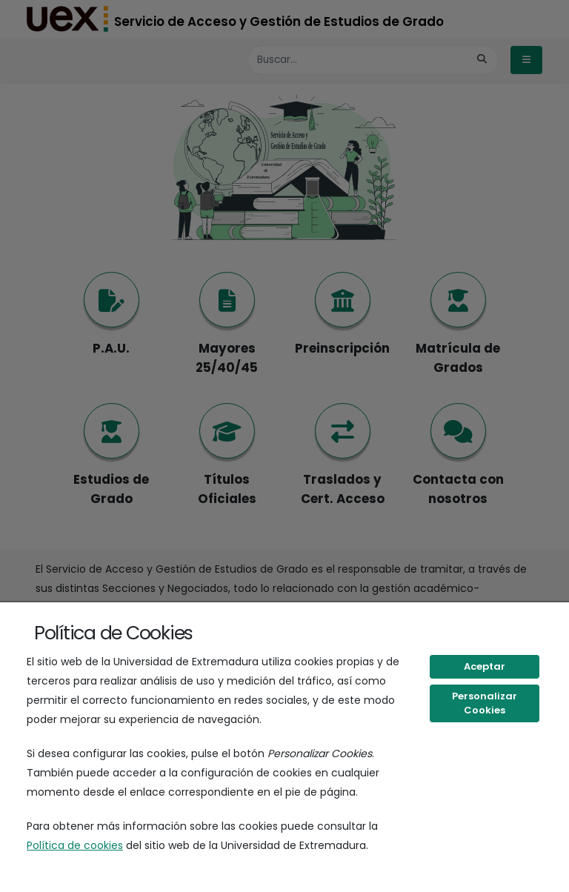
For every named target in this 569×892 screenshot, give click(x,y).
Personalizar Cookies (484, 703)
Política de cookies (75, 845)
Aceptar (484, 666)
